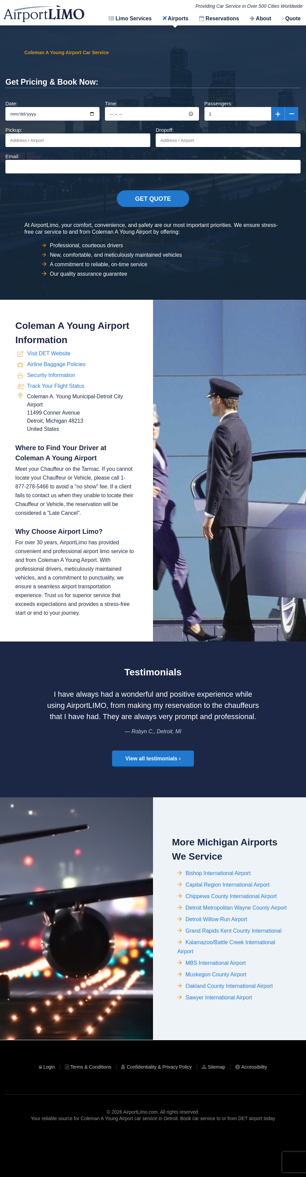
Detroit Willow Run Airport (216, 966)
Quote (293, 18)
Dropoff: (228, 147)
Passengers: (251, 120)
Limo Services (133, 18)
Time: (152, 120)
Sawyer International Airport (218, 1044)
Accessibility (254, 1107)
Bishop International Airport (217, 920)
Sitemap (216, 1107)
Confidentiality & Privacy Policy (159, 1107)
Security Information (51, 417)
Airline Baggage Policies (56, 406)
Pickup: (77, 147)
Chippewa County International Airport (231, 943)
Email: (153, 173)
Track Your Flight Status (55, 428)
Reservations (222, 18)
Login (49, 1107)
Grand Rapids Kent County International (233, 977)
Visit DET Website (48, 395)
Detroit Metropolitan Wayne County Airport (236, 954)
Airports (178, 18)
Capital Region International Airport (227, 931)
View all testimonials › (152, 794)
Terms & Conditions (90, 1107)
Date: (52, 120)
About (263, 18)
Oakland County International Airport (229, 1032)
